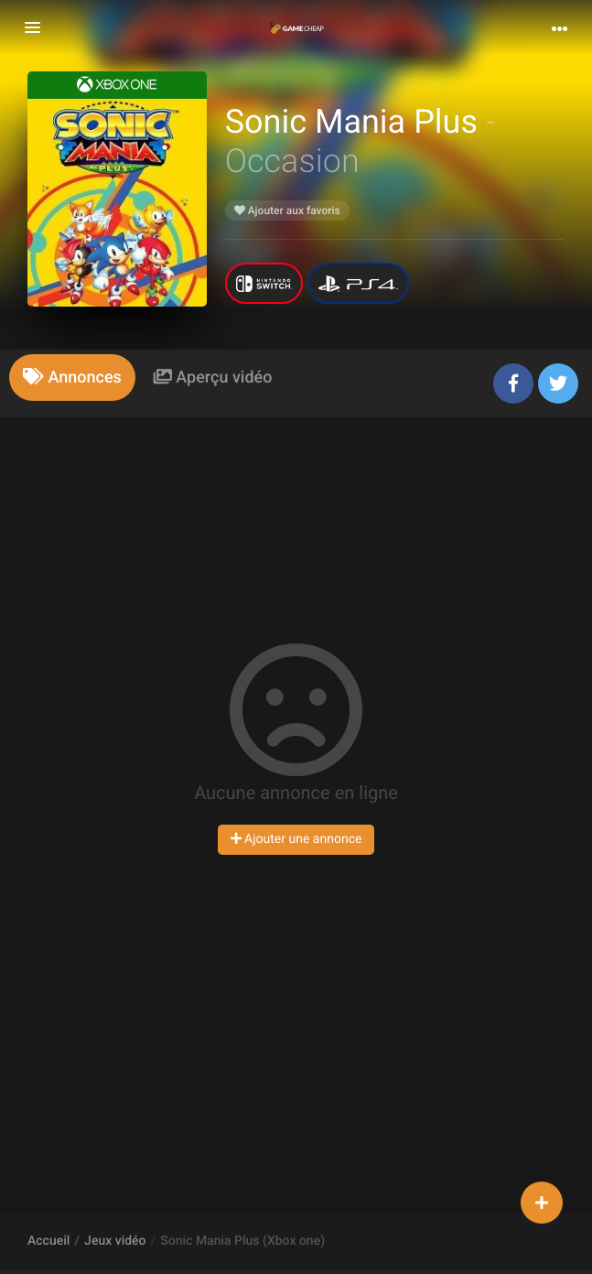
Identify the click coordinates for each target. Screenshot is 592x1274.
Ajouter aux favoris (287, 210)
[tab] (72, 377)
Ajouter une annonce (296, 839)
